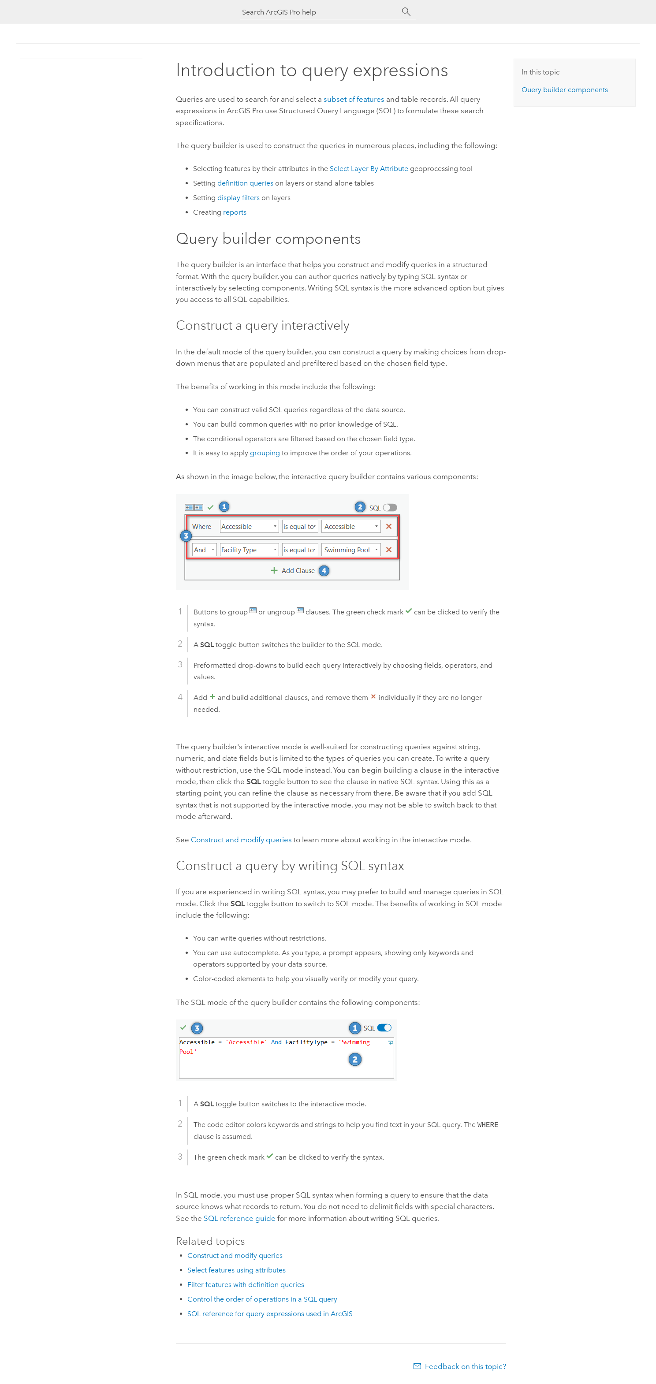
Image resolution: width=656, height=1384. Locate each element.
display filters (238, 197)
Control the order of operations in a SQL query (262, 1299)
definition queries (245, 183)
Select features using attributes (236, 1270)
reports (234, 212)
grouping (265, 453)
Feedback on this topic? (465, 1366)
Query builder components (565, 90)
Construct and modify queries (241, 839)
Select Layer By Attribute (369, 168)
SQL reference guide (240, 1218)
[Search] (406, 11)
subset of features (354, 99)
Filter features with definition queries (245, 1284)
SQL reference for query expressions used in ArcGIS (270, 1314)
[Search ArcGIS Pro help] (319, 12)
